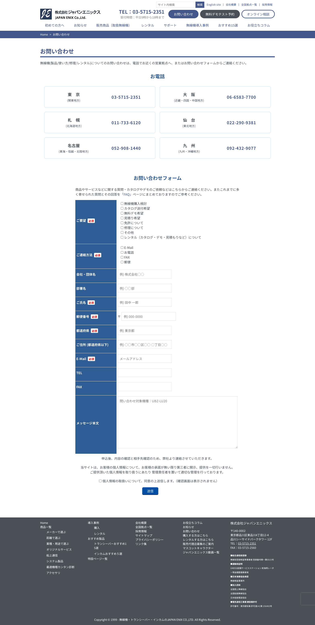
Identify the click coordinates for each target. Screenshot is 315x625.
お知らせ (80, 25)
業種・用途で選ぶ (57, 544)
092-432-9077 (241, 148)
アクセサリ (53, 573)
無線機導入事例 (197, 25)
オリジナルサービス (59, 549)
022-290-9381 (241, 122)
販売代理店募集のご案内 (198, 544)
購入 (97, 528)
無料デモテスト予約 (220, 14)
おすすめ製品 (96, 539)
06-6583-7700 (241, 97)
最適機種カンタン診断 (60, 567)
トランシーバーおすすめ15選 (110, 546)
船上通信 (52, 555)
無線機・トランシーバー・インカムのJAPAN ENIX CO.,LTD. (156, 620)
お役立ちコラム (259, 25)
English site (214, 4)
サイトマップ (143, 535)
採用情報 (267, 4)
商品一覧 (45, 527)
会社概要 (231, 4)
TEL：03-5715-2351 (141, 14)
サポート (170, 25)
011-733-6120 (126, 122)
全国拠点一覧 (249, 4)
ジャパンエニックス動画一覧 (201, 552)
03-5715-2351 (126, 97)
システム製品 (54, 561)
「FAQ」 (126, 194)
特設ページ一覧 (97, 559)
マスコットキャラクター (198, 548)
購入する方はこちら (195, 535)
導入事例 (93, 523)
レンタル (147, 25)
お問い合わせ (183, 14)
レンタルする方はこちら (198, 540)
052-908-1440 (126, 148)
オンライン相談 (258, 14)
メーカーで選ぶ (56, 532)
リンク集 (141, 544)
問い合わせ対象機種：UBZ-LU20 (178, 422)
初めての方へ (54, 25)
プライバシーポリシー (149, 540)
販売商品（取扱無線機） (114, 25)
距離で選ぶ (53, 538)
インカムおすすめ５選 (108, 554)
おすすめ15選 (228, 25)
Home (44, 34)
